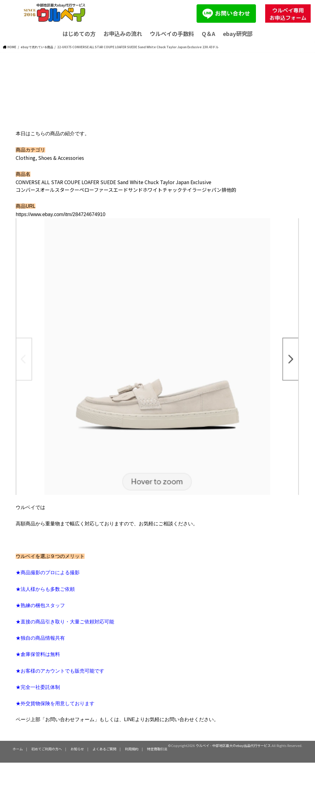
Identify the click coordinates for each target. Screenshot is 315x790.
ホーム (18, 748)
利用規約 (131, 748)
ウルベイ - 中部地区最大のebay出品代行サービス (233, 745)
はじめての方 (79, 34)
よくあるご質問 (104, 748)
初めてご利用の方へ (46, 748)
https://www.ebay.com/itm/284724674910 (60, 214)
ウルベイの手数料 (172, 34)
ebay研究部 (238, 34)
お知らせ (77, 748)
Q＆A (208, 34)
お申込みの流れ (122, 34)
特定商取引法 (157, 748)
